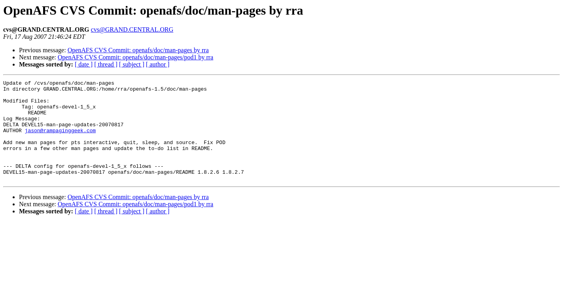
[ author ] (158, 64)
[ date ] (84, 64)
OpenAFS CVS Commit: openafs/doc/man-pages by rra (138, 50)
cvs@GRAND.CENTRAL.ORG (132, 29)
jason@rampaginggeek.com (60, 140)
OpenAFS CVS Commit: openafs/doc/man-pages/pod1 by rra (135, 57)
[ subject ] (131, 64)
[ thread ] (106, 64)
